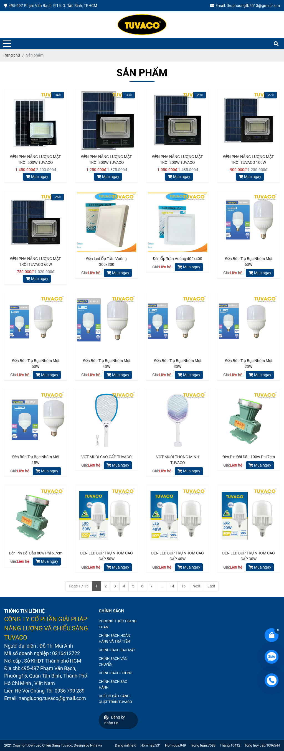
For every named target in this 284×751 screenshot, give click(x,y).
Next (196, 586)
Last (211, 586)
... (161, 586)
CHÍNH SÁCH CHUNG (115, 673)
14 (172, 586)
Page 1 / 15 (78, 586)
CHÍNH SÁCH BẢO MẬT (117, 650)
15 (183, 586)
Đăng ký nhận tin (114, 720)
